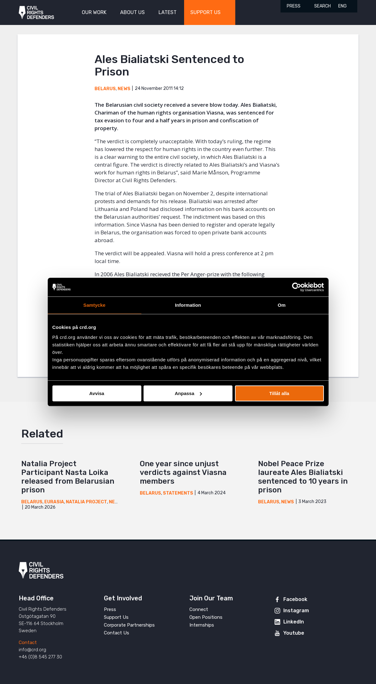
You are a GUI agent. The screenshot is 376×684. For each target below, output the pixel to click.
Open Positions (205, 617)
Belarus (105, 88)
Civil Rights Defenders (36, 12)
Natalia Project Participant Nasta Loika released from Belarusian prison (67, 476)
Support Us (116, 617)
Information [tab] (188, 305)
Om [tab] (282, 305)
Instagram (296, 610)
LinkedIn (293, 622)
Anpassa (188, 393)
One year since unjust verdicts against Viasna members (183, 472)
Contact (28, 642)
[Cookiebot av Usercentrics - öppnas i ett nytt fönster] (296, 287)
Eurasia (54, 502)
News (124, 88)
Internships (201, 625)
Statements (178, 493)
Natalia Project (86, 502)
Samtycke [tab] (94, 305)
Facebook (295, 599)
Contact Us (116, 633)
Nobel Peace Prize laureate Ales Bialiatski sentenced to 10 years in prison (303, 476)
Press (293, 6)
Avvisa (96, 393)
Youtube (293, 633)
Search (322, 6)
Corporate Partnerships (129, 625)
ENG (342, 6)
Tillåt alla (279, 393)
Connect (198, 609)
